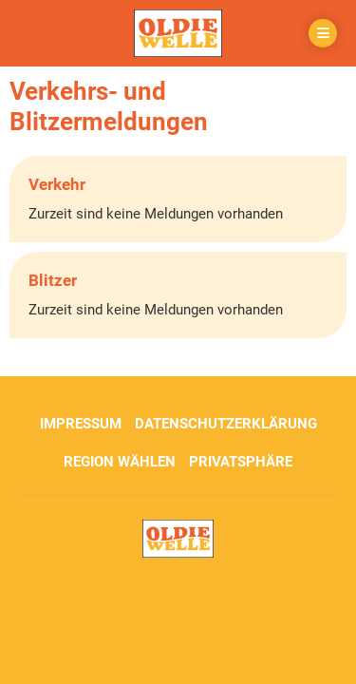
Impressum (81, 423)
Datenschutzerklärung (226, 423)
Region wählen (120, 461)
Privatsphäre (240, 461)
